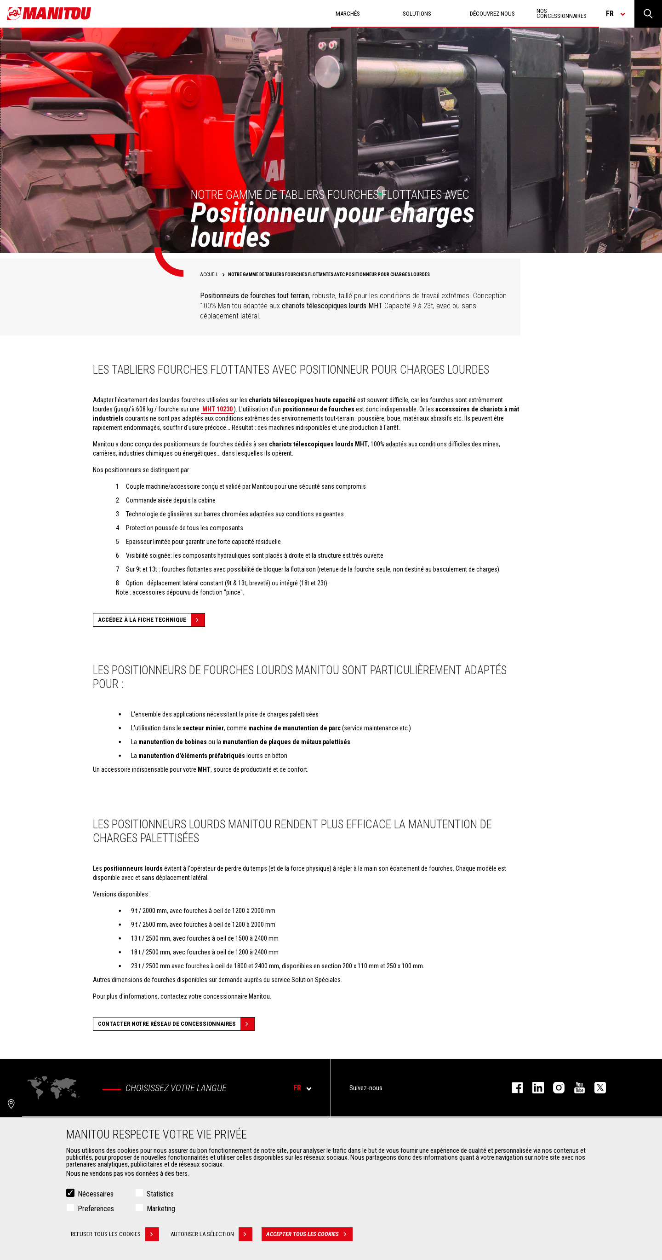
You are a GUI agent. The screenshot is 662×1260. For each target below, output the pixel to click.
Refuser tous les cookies (115, 1236)
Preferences (96, 1210)
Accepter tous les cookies (309, 1236)
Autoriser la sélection (211, 1236)
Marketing (161, 1210)
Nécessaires (96, 1195)
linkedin (533, 1087)
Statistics (160, 1195)
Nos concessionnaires (561, 13)
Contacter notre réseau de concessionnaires (176, 1023)
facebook (512, 1087)
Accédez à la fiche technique (151, 619)
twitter (595, 1087)
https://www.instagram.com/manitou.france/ (554, 1087)
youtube (575, 1087)
